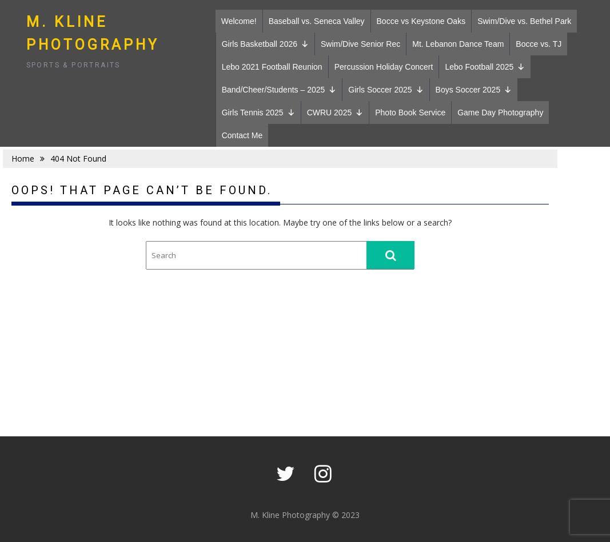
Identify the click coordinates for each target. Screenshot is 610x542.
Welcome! (239, 21)
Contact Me (242, 135)
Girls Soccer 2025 (385, 89)
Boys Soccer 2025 (474, 89)
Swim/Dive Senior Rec (360, 44)
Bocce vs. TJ (538, 44)
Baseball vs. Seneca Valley (317, 21)
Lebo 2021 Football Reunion (272, 66)
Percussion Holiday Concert (383, 66)
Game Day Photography (500, 112)
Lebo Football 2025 (485, 66)
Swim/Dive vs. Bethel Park (524, 21)
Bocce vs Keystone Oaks (421, 21)
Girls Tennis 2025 (258, 112)
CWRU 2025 (335, 112)
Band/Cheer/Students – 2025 (279, 89)
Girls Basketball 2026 (265, 44)
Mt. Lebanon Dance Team (458, 44)
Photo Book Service (410, 112)
